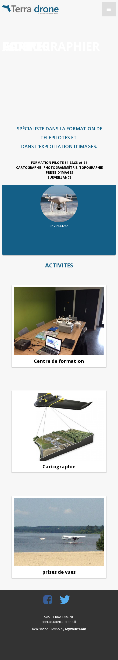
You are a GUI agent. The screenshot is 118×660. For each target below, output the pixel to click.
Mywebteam (75, 629)
